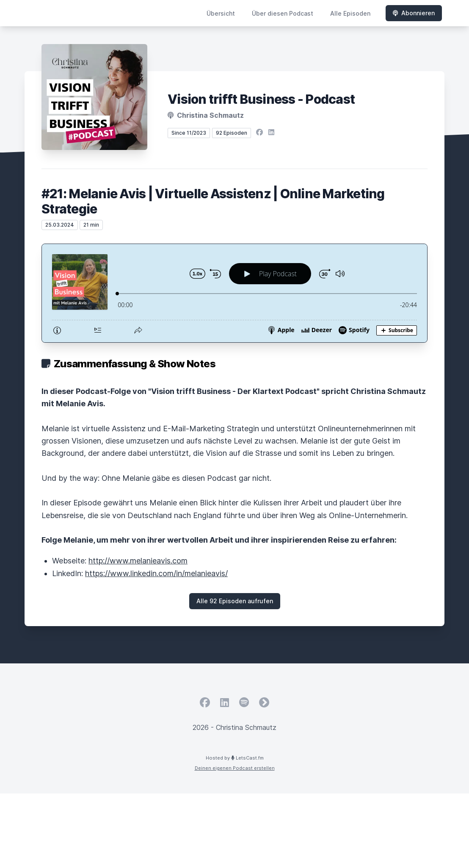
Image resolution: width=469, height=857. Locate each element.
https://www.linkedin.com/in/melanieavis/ (156, 573)
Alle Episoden (350, 13)
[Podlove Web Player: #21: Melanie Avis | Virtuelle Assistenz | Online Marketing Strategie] (234, 293)
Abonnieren (414, 13)
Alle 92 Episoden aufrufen (234, 601)
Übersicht (221, 13)
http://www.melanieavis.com (138, 560)
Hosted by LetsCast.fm (235, 758)
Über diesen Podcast (282, 13)
